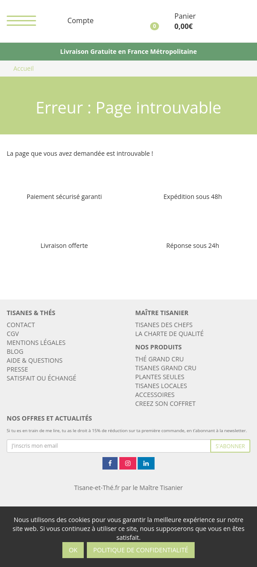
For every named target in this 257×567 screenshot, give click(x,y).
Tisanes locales (161, 385)
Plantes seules (159, 377)
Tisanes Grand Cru (165, 368)
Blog (15, 351)
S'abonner (230, 446)
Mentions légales (36, 342)
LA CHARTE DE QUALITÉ (169, 333)
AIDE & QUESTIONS (34, 360)
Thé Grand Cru (159, 359)
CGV (13, 333)
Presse (17, 369)
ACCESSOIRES (155, 394)
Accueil (23, 68)
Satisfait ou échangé (41, 378)
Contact (21, 324)
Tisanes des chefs (164, 324)
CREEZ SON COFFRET (165, 403)
